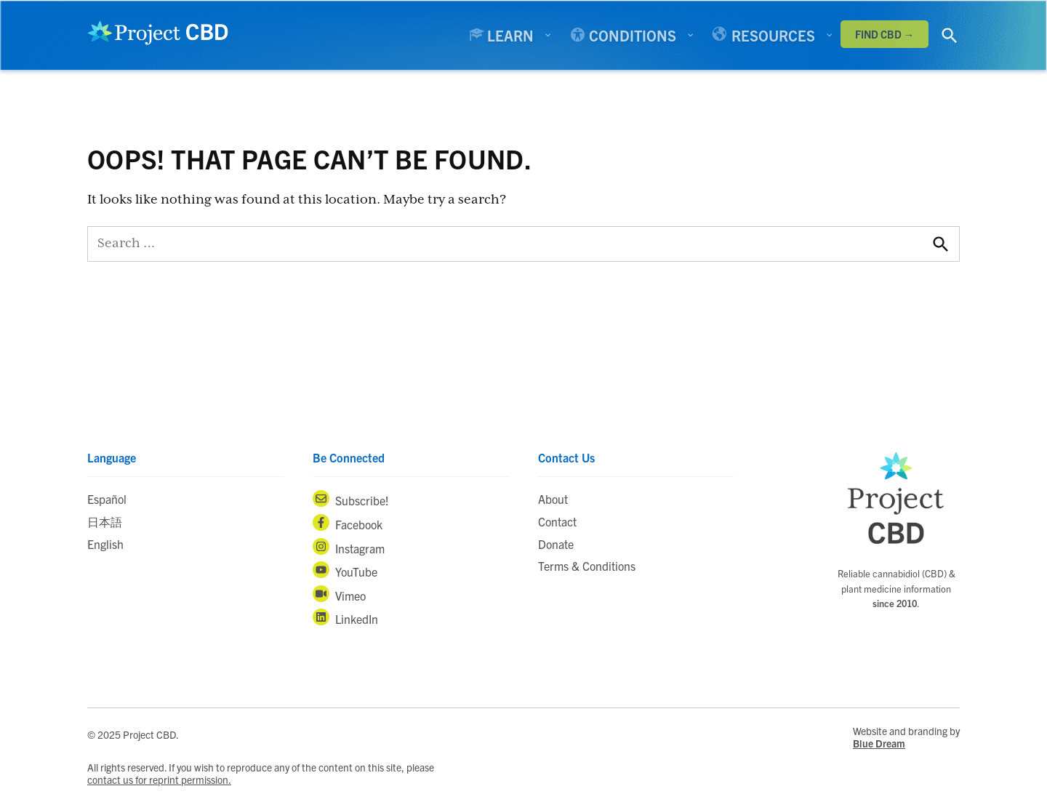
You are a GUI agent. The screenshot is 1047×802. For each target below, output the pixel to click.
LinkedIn (345, 617)
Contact (557, 521)
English (105, 544)
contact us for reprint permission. (159, 779)
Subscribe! (351, 499)
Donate (556, 544)
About (553, 499)
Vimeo (339, 594)
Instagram (349, 547)
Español (107, 499)
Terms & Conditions (586, 565)
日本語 (104, 521)
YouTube (345, 570)
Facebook (347, 523)
